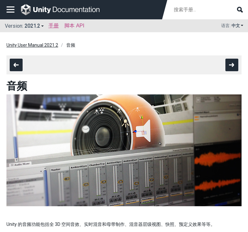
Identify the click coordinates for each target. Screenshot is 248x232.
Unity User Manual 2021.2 (32, 45)
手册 (53, 25)
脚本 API (74, 25)
